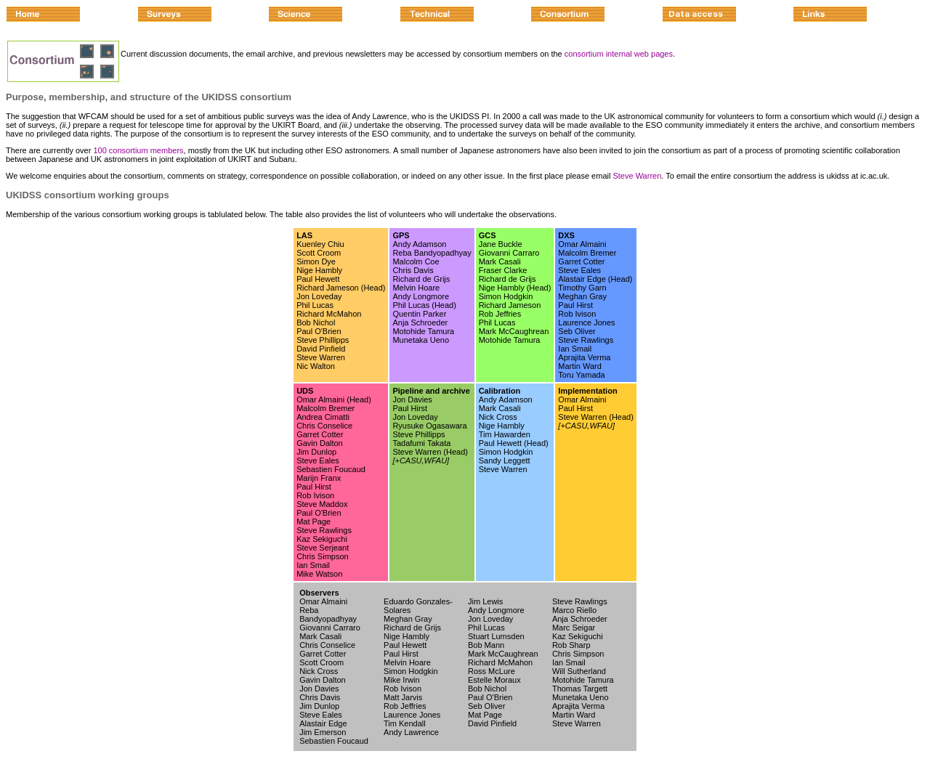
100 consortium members (138, 150)
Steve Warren (636, 175)
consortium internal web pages (619, 53)
